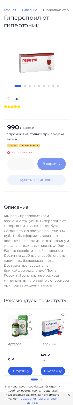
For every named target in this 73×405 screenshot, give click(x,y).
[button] (18, 86)
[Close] (67, 394)
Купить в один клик (36, 180)
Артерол (14, 344)
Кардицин (48, 344)
